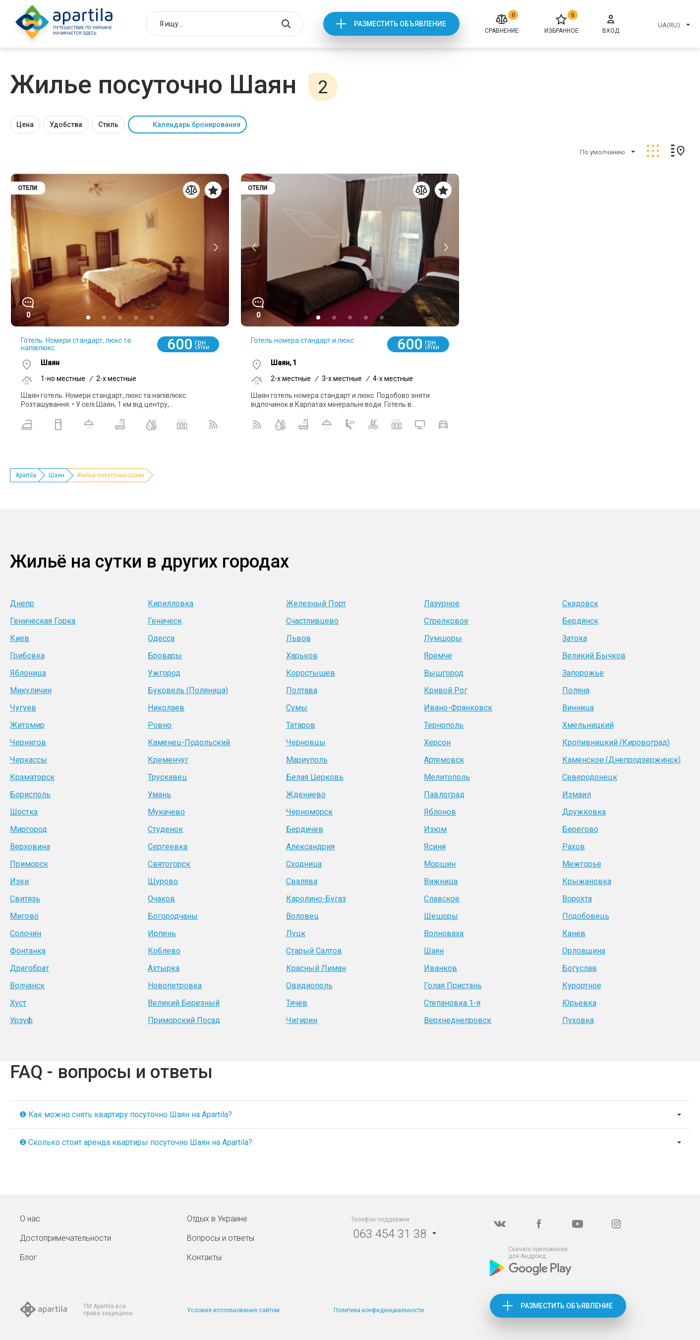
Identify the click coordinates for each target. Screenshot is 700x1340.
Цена (25, 124)
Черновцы (306, 742)
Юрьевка (579, 1003)
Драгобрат (29, 968)
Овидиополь (309, 985)
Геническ (165, 621)
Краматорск (32, 777)
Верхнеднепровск (457, 1020)
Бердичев (304, 829)
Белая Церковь (315, 777)
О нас (30, 1218)
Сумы (296, 707)
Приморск (29, 864)
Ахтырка (163, 968)
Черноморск (309, 812)
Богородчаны (173, 916)
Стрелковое (446, 621)
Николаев (166, 707)
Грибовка (27, 655)
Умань (159, 794)
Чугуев (23, 707)
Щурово (163, 881)
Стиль (108, 124)
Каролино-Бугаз (316, 898)
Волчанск (27, 985)
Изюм (435, 829)
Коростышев (310, 673)
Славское (442, 898)
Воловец (302, 916)
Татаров (300, 725)
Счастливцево (312, 621)
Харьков (302, 655)
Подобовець (585, 916)
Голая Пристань (453, 985)
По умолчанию (602, 152)
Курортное (581, 985)
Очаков (161, 898)
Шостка (24, 812)
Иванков (440, 968)
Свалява (301, 881)
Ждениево (306, 794)
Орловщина (583, 951)
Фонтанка (28, 951)
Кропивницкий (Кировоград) (616, 742)
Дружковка (584, 812)
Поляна (575, 690)
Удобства (66, 124)
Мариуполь (307, 760)
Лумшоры (443, 638)
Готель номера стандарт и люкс (302, 340)
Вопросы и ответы (220, 1238)
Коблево (164, 951)
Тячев (296, 1003)
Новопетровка (175, 985)
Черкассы (28, 760)
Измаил (576, 794)
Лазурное (442, 603)
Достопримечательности (65, 1238)
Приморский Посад (184, 1020)
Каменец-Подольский (189, 742)
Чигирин (301, 1020)
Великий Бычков (594, 655)
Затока (574, 638)
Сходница (304, 864)
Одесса (161, 638)
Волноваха (444, 933)
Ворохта (577, 898)
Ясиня (435, 846)
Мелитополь (447, 777)
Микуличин (31, 690)
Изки (19, 881)
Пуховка (578, 1020)
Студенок (165, 829)
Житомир (27, 725)
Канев (573, 933)
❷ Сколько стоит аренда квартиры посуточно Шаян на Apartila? (135, 1142)
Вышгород (444, 673)
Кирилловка (170, 603)
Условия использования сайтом (233, 1310)
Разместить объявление (400, 24)
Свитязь (25, 898)
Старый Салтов (314, 951)
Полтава (301, 690)
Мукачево (166, 812)
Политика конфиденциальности (379, 1310)
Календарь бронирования (196, 124)
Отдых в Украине (217, 1218)
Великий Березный (184, 1003)
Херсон (437, 742)
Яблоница (28, 673)
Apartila (25, 475)
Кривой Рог (445, 690)
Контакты (204, 1257)
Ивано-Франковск (458, 707)
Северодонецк (589, 777)
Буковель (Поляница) (188, 690)
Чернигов (28, 742)
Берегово (580, 829)
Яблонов (440, 812)
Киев (19, 638)
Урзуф (21, 1020)
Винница (578, 707)
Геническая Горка (42, 621)
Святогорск (169, 864)
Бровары (165, 655)
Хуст (18, 1003)
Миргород (28, 829)
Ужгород (164, 673)
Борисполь (30, 794)
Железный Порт (316, 603)
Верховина (30, 846)
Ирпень (162, 933)
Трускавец (167, 777)
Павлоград (444, 794)
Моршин (440, 864)
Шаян (56, 475)
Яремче (438, 655)
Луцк (295, 933)
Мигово (24, 916)
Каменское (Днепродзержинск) (621, 760)
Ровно (160, 725)
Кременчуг (168, 760)
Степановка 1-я (452, 1003)
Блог (28, 1257)
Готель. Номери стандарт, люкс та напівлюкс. (76, 344)
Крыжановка (586, 881)
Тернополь (444, 725)
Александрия (310, 846)
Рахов (573, 846)
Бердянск (580, 621)
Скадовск (580, 603)
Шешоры (441, 916)
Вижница (441, 881)
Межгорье (581, 864)
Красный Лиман (316, 968)
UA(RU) (669, 25)
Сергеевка (167, 846)
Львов (298, 638)
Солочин (25, 933)
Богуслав (579, 968)
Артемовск (444, 760)
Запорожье (583, 673)
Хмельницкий (588, 725)
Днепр (22, 603)
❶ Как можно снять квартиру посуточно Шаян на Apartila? (125, 1114)
